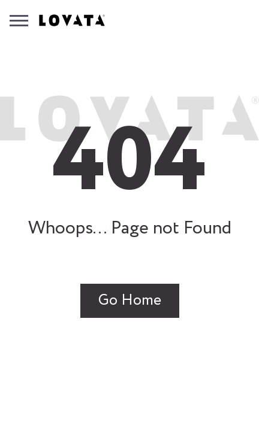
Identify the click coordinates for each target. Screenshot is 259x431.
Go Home (129, 300)
